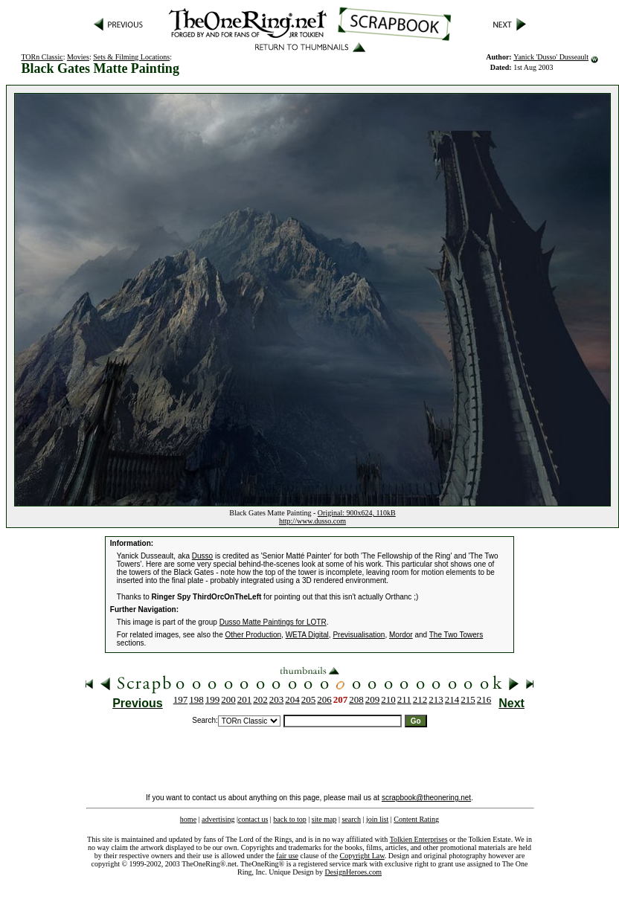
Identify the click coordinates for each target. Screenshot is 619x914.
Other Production (253, 635)
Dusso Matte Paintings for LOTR (273, 622)
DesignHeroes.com (353, 872)
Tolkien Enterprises (419, 839)
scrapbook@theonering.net (426, 798)
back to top (289, 819)
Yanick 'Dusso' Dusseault (550, 57)
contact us (253, 819)
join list (377, 819)
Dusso (202, 556)
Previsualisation (359, 635)
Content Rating (416, 819)
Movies (78, 57)
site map (324, 819)
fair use (287, 856)
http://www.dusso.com (312, 521)
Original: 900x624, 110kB (357, 513)
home (188, 819)
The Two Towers (456, 635)
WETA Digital (307, 635)
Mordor (401, 635)
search (351, 819)
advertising (218, 819)
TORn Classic (41, 57)
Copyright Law (362, 856)
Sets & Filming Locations (131, 57)
